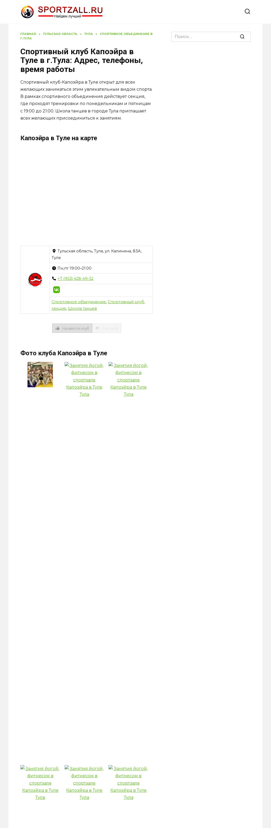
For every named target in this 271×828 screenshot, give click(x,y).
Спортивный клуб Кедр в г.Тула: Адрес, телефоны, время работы (211, 673)
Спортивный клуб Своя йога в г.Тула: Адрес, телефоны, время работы (215, 584)
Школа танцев (82, 308)
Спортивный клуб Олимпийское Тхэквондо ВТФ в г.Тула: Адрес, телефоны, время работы (51, 664)
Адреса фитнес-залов (164, 755)
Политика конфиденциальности (60, 755)
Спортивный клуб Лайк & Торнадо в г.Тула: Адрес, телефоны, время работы (131, 575)
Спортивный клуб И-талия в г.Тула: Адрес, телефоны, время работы (54, 736)
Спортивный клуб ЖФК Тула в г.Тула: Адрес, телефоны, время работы (54, 567)
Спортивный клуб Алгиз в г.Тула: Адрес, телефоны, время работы (131, 671)
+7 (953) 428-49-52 (75, 278)
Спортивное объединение (79, 301)
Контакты (118, 755)
